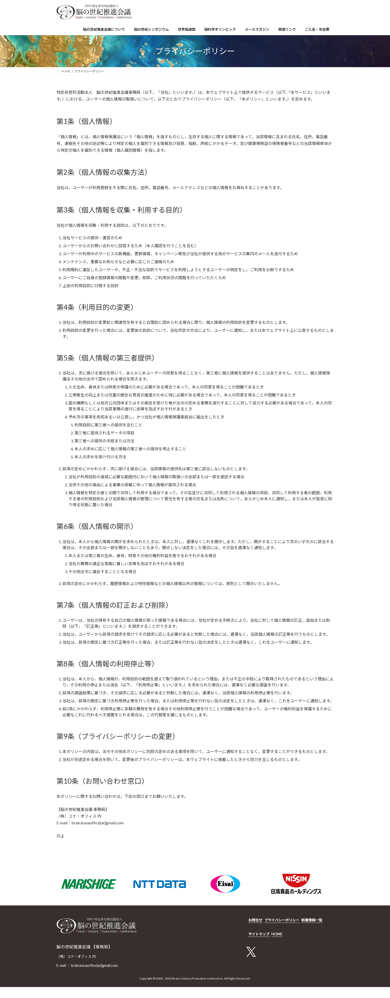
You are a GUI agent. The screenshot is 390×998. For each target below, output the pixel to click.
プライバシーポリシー (281, 920)
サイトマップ (258, 934)
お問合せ (255, 920)
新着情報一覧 (311, 920)
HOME (276, 934)
